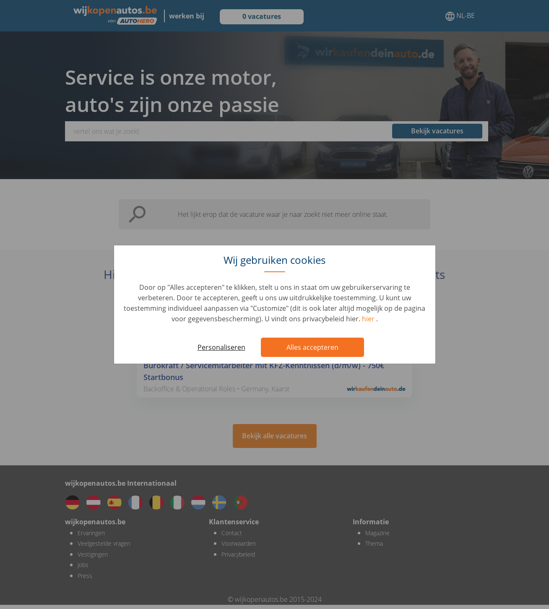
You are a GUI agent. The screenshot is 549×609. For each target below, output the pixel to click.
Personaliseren (221, 347)
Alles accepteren (312, 347)
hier (369, 318)
